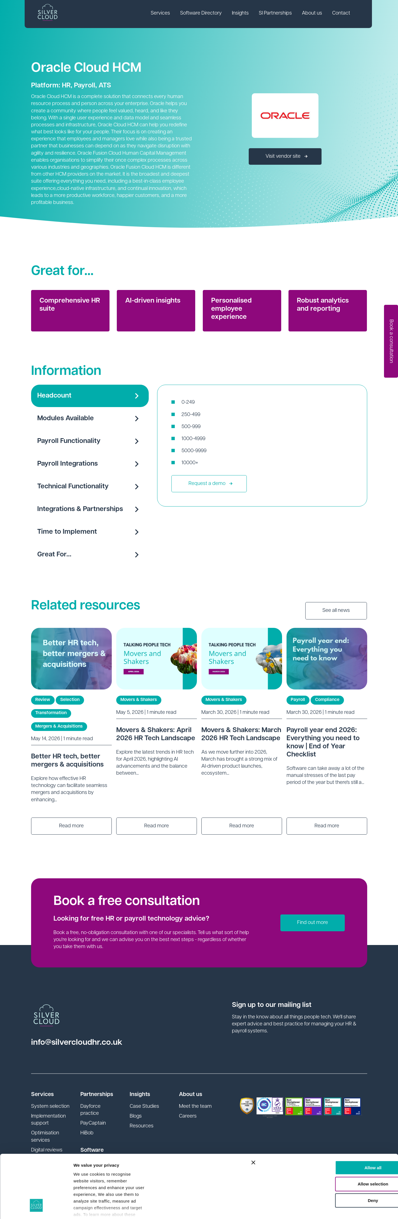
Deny (337, 1146)
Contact (342, 13)
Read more (71, 826)
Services (161, 13)
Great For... (90, 554)
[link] (161, 14)
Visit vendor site (287, 156)
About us (313, 13)
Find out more (312, 922)
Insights (241, 13)
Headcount (90, 395)
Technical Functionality (90, 486)
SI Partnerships (276, 13)
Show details (86, 1208)
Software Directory (202, 13)
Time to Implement (90, 532)
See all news (336, 610)
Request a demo (210, 483)
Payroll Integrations (90, 464)
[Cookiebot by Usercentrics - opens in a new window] (36, 1208)
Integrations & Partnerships (90, 509)
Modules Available (90, 418)
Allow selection (337, 1129)
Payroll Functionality (90, 441)
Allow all (337, 1113)
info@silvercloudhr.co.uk (76, 1043)
